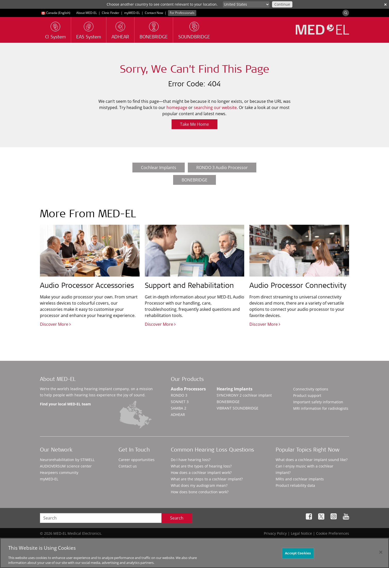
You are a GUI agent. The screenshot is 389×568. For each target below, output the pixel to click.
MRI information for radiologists (320, 408)
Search (176, 518)
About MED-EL (87, 13)
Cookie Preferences (332, 533)
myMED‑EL (132, 13)
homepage (176, 107)
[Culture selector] (246, 4)
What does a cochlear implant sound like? (312, 459)
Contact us (128, 466)
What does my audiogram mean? (199, 485)
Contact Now (154, 13)
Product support (307, 395)
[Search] (345, 13)
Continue (282, 4)
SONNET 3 (180, 401)
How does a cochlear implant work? (201, 472)
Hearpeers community (59, 472)
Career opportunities (137, 459)
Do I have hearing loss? (190, 459)
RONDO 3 (179, 395)
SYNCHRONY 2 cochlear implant (244, 395)
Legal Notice (301, 533)
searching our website (215, 107)
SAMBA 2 (178, 408)
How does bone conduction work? (200, 491)
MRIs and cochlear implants (300, 479)
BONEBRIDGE (194, 180)
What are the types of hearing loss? (201, 466)
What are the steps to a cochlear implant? (207, 479)
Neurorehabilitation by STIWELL (67, 459)
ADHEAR (178, 414)
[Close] (380, 554)
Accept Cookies (298, 555)
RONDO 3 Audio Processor (222, 167)
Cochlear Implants (158, 167)
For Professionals (182, 13)
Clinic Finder (110, 13)
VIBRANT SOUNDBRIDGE (237, 408)
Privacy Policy (275, 533)
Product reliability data (295, 485)
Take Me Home (194, 124)
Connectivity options (310, 389)
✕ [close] (385, 4)
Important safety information (318, 401)
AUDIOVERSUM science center (66, 466)
